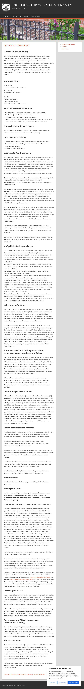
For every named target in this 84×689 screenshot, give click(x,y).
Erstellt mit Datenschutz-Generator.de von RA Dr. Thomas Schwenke (24, 674)
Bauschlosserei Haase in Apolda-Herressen (42, 5)
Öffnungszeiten (36, 16)
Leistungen (17, 16)
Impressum (65, 49)
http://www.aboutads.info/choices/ (40, 577)
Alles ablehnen (62, 682)
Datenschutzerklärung (68, 44)
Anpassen (52, 682)
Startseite (6, 16)
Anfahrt (26, 16)
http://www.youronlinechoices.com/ (22, 579)
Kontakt (64, 47)
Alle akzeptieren (73, 682)
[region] (64, 676)
